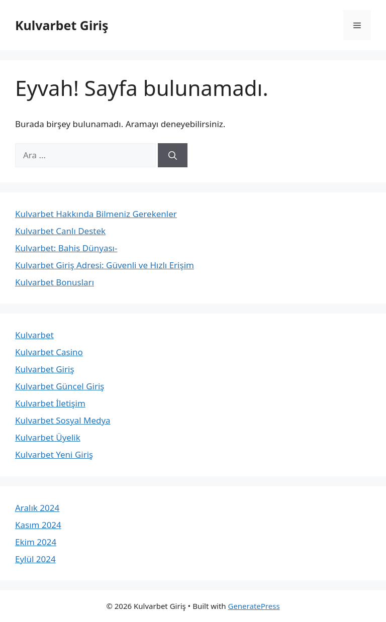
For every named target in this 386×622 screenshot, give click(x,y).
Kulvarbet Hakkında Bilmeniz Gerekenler (96, 214)
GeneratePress (253, 606)
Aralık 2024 (37, 507)
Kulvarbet (34, 335)
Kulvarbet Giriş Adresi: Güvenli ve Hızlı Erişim (104, 265)
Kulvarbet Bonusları (54, 282)
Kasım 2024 (38, 525)
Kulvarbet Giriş (62, 25)
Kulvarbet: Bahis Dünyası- (66, 248)
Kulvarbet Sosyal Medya (63, 420)
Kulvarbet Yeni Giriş (54, 454)
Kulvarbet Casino (49, 352)
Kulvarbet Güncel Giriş (59, 386)
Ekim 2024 (35, 542)
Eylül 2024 (35, 559)
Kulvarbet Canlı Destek (60, 231)
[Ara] (172, 155)
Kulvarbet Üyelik (47, 437)
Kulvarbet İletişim (50, 403)
